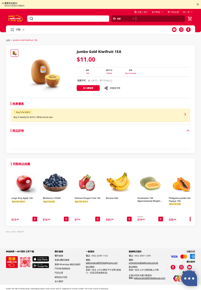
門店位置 (173, 12)
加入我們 (59, 281)
